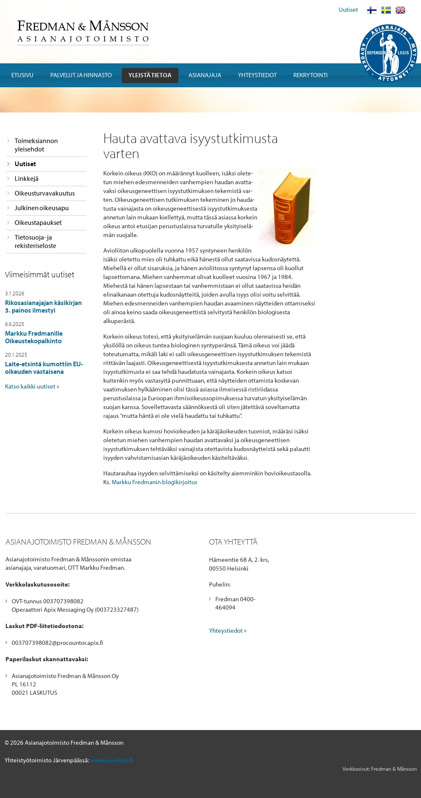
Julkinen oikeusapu (42, 207)
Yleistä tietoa (150, 75)
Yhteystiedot (257, 75)
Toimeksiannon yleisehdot (36, 144)
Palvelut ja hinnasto (81, 75)
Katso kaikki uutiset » (32, 386)
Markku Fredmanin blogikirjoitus (154, 482)
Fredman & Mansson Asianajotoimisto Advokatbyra (82, 31)
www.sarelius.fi (111, 760)
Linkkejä (27, 178)
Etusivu (22, 75)
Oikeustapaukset (38, 222)
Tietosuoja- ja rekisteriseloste (35, 241)
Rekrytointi (310, 75)
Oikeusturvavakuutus (45, 193)
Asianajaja (204, 75)
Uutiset (348, 9)
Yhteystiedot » (227, 630)
